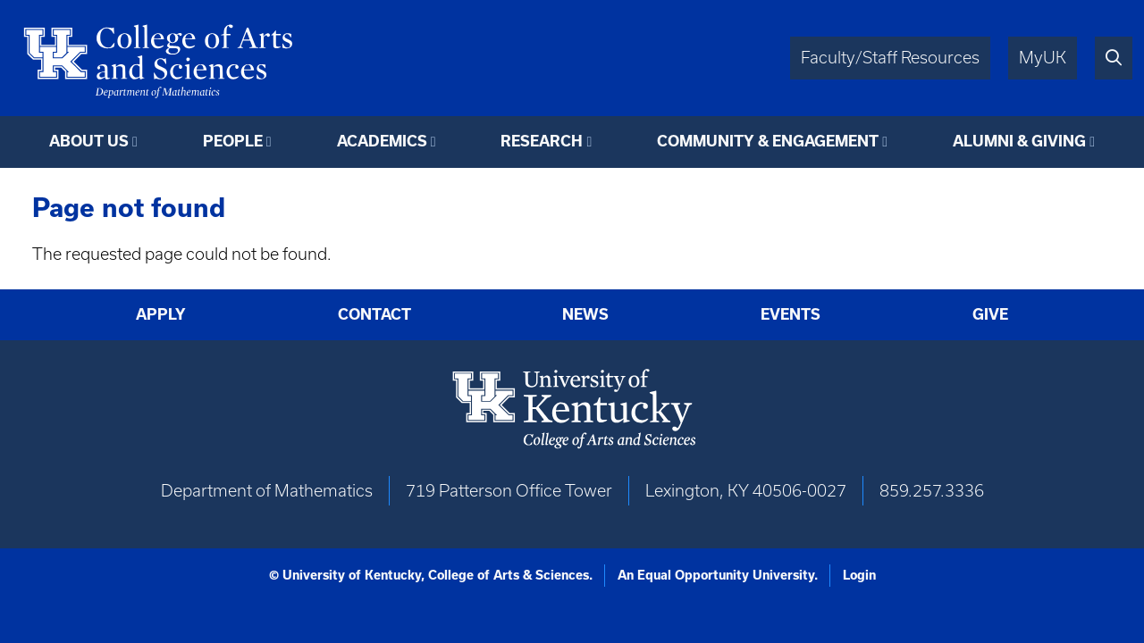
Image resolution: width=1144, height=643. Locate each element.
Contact (374, 314)
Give (990, 314)
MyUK (1042, 57)
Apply (161, 314)
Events (790, 314)
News (585, 314)
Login (859, 575)
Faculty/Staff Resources (890, 57)
